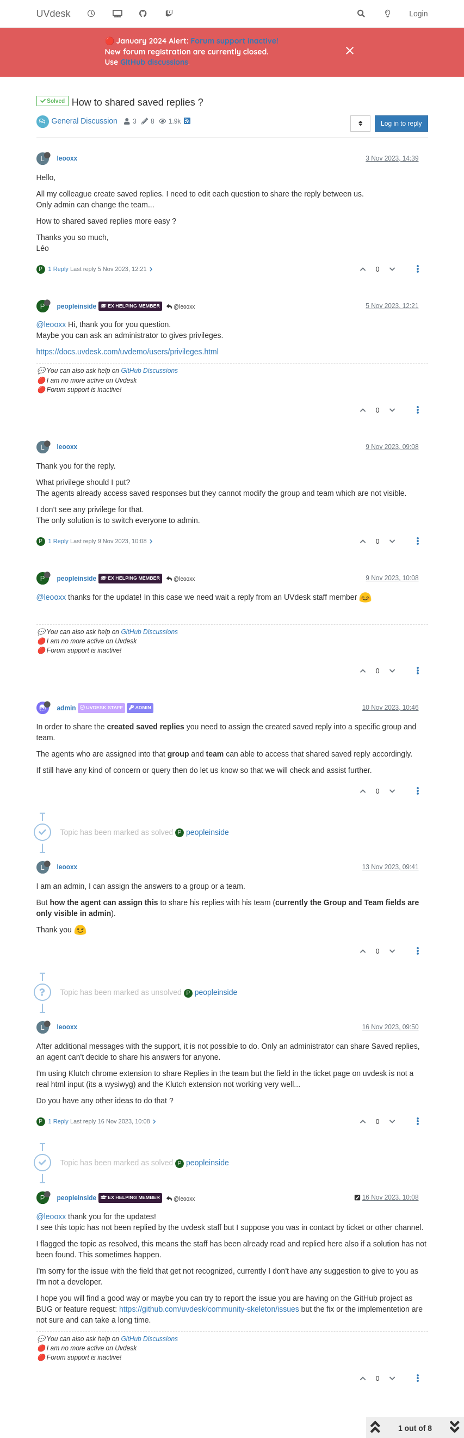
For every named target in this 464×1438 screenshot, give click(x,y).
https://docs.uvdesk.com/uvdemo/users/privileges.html (127, 351)
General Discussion (84, 120)
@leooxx (180, 307)
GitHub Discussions (149, 370)
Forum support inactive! (235, 41)
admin (66, 708)
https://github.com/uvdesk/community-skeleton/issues (209, 1309)
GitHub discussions (154, 62)
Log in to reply (401, 123)
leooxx (67, 158)
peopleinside (77, 306)
